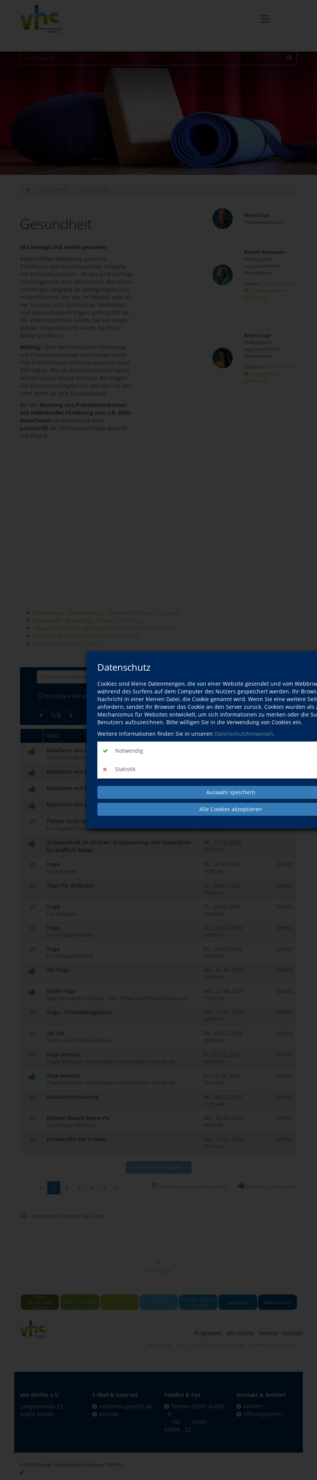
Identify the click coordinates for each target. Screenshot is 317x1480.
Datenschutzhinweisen (243, 733)
